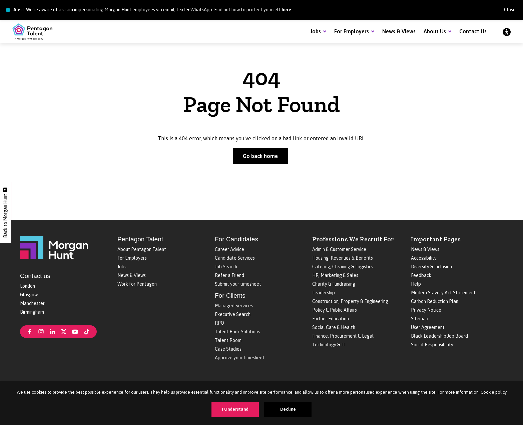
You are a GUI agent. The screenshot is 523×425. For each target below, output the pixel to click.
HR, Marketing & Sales (335, 275)
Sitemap (419, 318)
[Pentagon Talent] (32, 31)
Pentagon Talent (140, 239)
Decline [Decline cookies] (288, 409)
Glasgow (29, 294)
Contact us (35, 275)
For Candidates (236, 239)
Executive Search (232, 314)
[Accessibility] (507, 31)
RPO (219, 323)
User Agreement (428, 327)
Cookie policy (494, 392)
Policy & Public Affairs (334, 310)
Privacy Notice (426, 310)
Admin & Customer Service (339, 249)
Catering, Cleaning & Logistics (342, 266)
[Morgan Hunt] (54, 247)
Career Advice (229, 249)
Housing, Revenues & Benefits (342, 258)
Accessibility (424, 258)
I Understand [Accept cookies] (235, 409)
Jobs (315, 31)
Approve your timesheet (240, 357)
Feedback (421, 275)
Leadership (323, 292)
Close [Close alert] (510, 9)
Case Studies (228, 349)
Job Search (226, 266)
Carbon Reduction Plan (434, 301)
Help (416, 284)
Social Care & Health (333, 327)
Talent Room (228, 340)
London (27, 286)
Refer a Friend (229, 275)
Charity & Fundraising (333, 284)
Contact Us (473, 31)
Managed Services (234, 305)
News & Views (399, 31)
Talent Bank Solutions (237, 331)
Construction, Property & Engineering (350, 301)
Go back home (260, 156)
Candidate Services (235, 258)
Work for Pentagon (137, 284)
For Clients (230, 295)
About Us (435, 31)
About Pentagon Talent (141, 249)
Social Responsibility (432, 344)
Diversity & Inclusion (431, 266)
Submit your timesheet (238, 284)
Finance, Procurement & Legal (343, 336)
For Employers (351, 31)
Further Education (330, 318)
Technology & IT (329, 344)
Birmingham (32, 312)
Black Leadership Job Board (439, 336)
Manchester (32, 303)
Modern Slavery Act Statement (443, 292)
